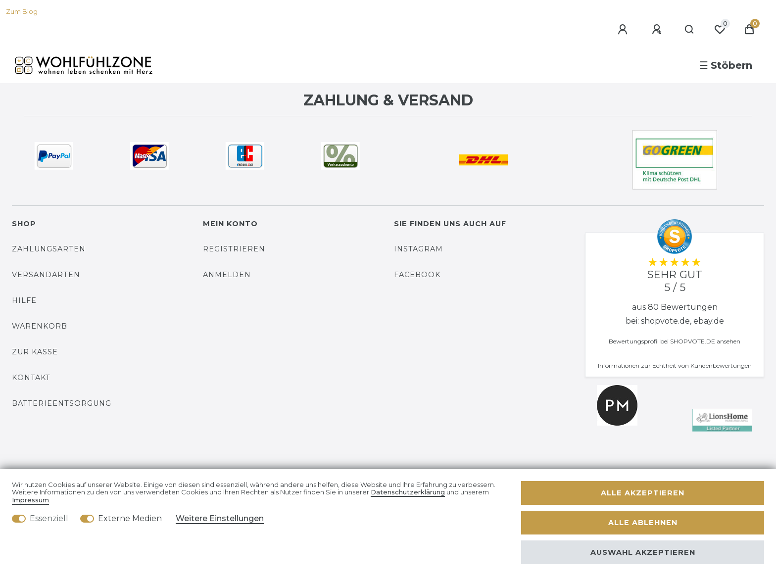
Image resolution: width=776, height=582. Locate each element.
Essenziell (49, 518)
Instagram (418, 248)
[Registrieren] (658, 29)
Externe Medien (130, 518)
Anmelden (227, 274)
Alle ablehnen (643, 522)
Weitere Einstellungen (220, 518)
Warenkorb (39, 326)
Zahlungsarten (49, 248)
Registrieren (234, 248)
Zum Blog (22, 11)
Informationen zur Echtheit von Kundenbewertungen (675, 365)
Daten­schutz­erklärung (408, 492)
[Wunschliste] (719, 30)
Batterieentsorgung (61, 403)
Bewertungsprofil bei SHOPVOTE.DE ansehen (674, 341)
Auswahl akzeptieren (642, 552)
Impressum (30, 500)
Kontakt (31, 377)
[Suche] (690, 30)
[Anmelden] (624, 29)
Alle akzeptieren (642, 492)
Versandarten (46, 274)
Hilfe (24, 300)
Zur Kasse (35, 351)
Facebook (417, 274)
